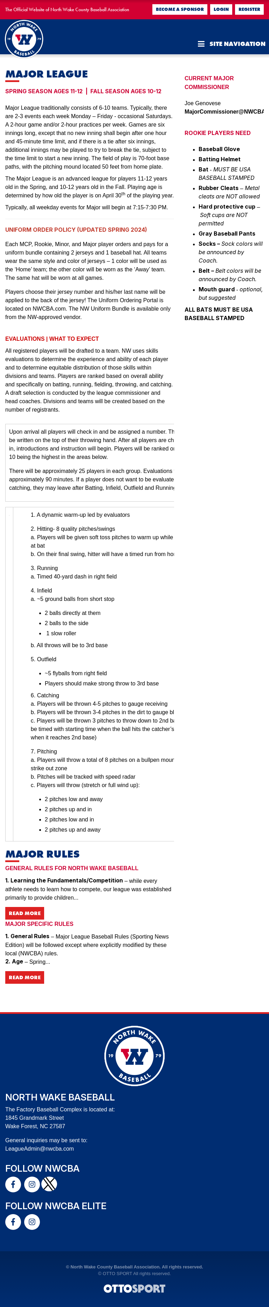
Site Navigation (231, 44)
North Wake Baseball (60, 1097)
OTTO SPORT (117, 1273)
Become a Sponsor (180, 9)
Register (249, 9)
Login (221, 9)
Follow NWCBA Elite (55, 1205)
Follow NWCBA (42, 1168)
